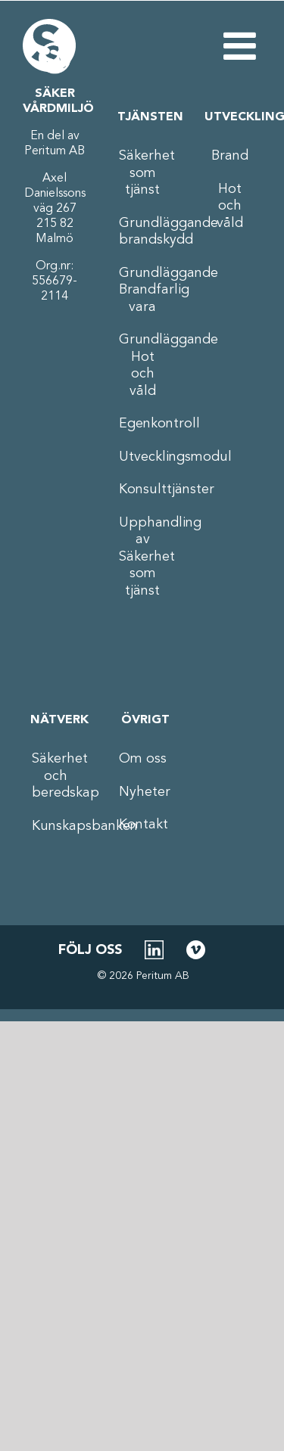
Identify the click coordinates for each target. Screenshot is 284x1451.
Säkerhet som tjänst (143, 173)
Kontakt (143, 824)
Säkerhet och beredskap (56, 776)
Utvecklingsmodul (143, 457)
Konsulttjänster (143, 489)
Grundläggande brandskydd (143, 231)
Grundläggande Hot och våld (143, 365)
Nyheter (143, 792)
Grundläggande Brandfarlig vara (143, 290)
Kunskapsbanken (56, 826)
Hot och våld (230, 206)
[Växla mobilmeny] (242, 45)
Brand (229, 156)
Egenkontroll (143, 423)
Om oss (143, 759)
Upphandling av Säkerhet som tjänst (143, 557)
